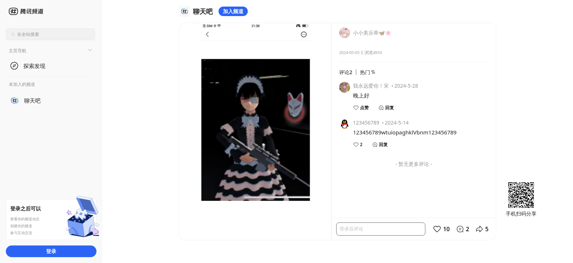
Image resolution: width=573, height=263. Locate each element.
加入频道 (233, 11)
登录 (51, 251)
